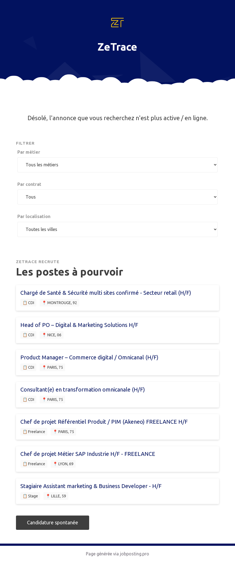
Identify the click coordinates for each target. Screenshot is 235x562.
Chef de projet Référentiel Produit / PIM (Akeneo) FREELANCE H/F (104, 421)
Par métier (28, 152)
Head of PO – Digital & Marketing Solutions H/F (79, 325)
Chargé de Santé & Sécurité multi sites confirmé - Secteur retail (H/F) (105, 293)
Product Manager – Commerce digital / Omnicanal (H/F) (89, 357)
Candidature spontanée (52, 522)
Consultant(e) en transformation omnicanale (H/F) (82, 389)
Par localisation (33, 216)
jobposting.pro (134, 553)
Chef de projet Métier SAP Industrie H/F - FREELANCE (87, 454)
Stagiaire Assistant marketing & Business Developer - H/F (91, 486)
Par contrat (29, 184)
